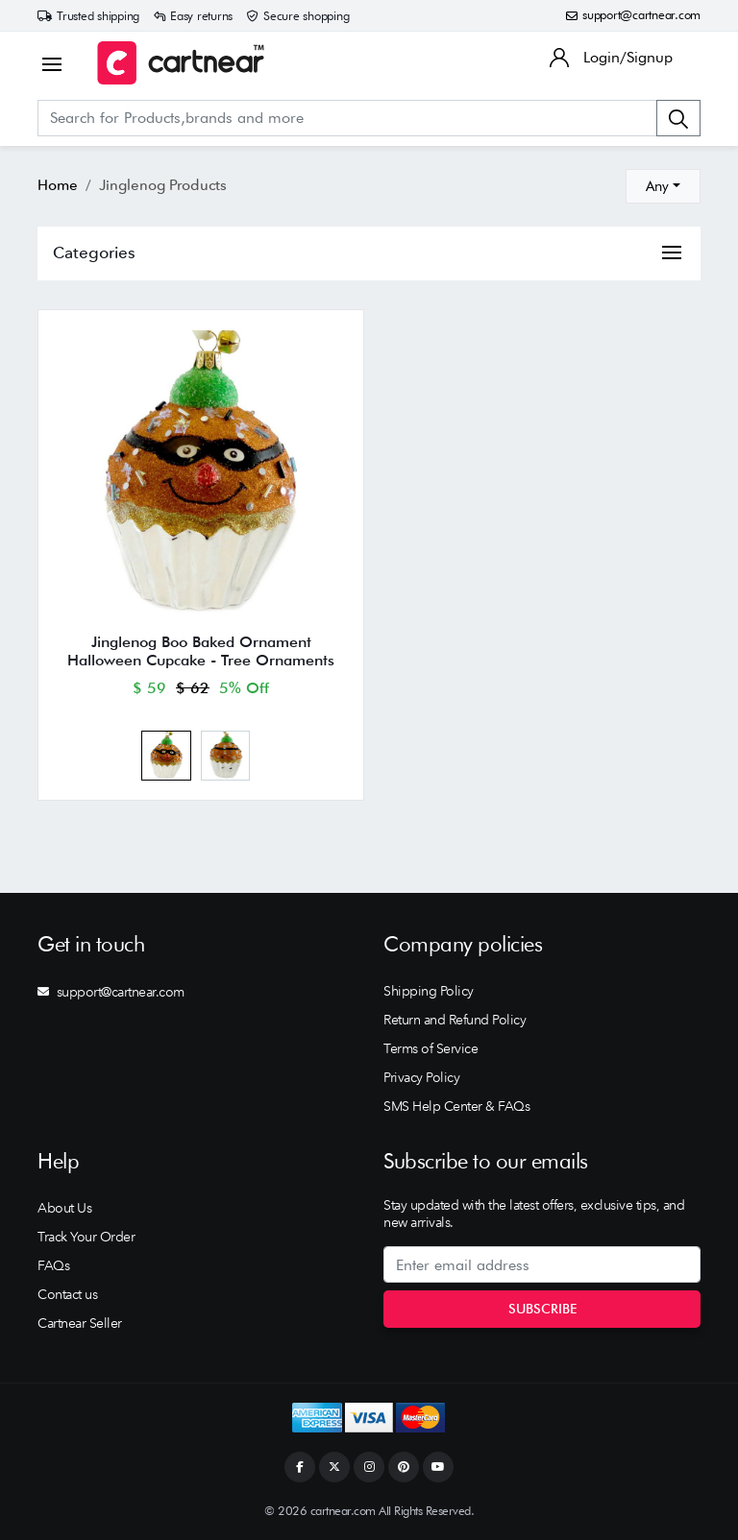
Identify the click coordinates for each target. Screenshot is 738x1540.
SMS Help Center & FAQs (456, 1106)
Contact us (67, 1294)
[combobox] (663, 186)
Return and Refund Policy (454, 1019)
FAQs (53, 1265)
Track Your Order (86, 1236)
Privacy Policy (421, 1077)
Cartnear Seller (79, 1323)
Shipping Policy (428, 990)
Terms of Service (430, 1048)
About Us (64, 1207)
